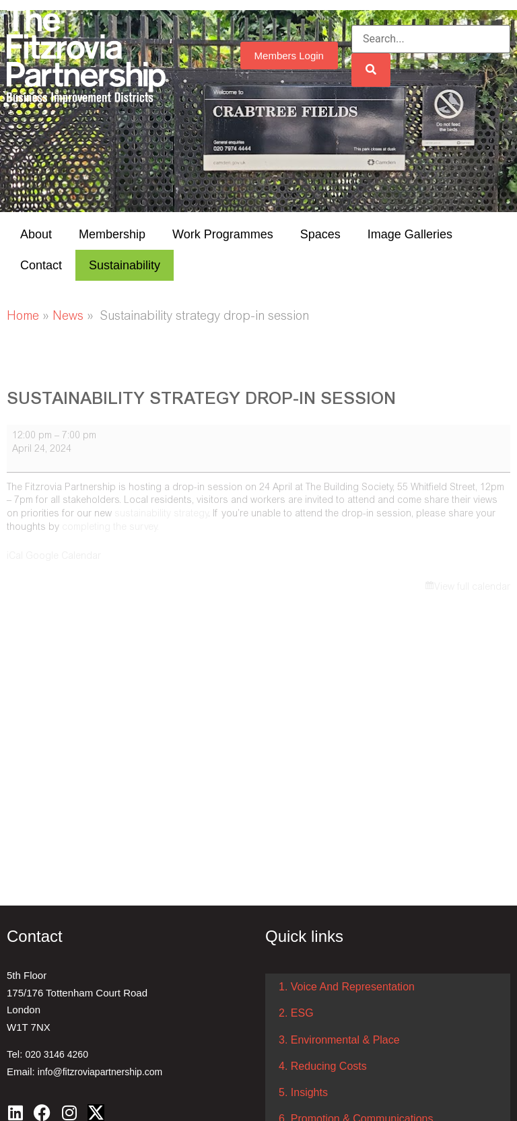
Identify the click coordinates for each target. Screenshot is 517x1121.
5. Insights (303, 1092)
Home (23, 317)
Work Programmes (222, 234)
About (36, 234)
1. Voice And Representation (347, 986)
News (68, 317)
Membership (112, 234)
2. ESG (296, 1013)
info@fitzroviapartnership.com (100, 1071)
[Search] (370, 70)
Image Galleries (410, 234)
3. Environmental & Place (339, 1040)
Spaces (320, 234)
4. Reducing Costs (323, 1066)
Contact (41, 265)
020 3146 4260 (57, 1054)
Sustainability (124, 265)
